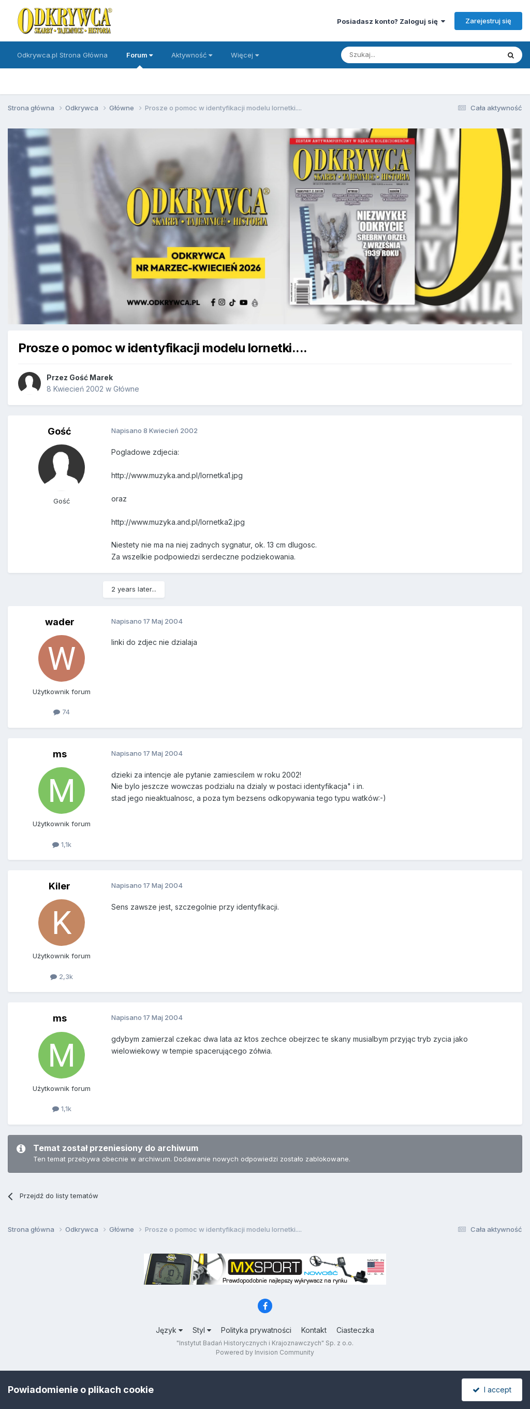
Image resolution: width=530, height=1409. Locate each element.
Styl (202, 1330)
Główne (126, 388)
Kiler (59, 886)
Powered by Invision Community (265, 1352)
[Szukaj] (394, 55)
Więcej (245, 55)
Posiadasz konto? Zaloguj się (391, 21)
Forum (139, 59)
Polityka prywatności (256, 1330)
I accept (492, 1389)
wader (60, 621)
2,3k (61, 976)
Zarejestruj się (488, 21)
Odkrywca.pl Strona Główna (62, 55)
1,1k (61, 844)
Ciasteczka (355, 1330)
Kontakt (314, 1330)
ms (60, 754)
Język (169, 1330)
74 (61, 712)
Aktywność (191, 55)
